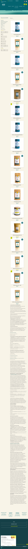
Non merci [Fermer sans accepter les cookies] (3, 545)
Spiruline (9, 6)
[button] (1, 548)
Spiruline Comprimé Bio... (17, 151)
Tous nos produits (4, 17)
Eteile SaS (1, 546)
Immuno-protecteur (4, 36)
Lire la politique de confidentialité (5, 542)
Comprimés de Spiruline (13, 355)
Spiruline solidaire (3, 22)
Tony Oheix (8, 546)
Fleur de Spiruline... (17, 51)
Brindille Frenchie (17, 168)
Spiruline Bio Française (4, 21)
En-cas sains (16, 6)
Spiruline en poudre (13, 332)
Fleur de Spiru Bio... (17, 34)
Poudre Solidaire (17, 201)
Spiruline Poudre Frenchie (17, 134)
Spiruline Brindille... (17, 118)
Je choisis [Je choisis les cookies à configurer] (8, 545)
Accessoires (20, 6)
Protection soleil (4, 41)
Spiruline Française (14, 374)
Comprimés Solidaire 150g (17, 218)
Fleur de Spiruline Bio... (17, 84)
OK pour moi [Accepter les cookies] (13, 545)
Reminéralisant (3, 43)
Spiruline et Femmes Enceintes (14, 443)
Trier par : (12, 18)
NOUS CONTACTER (14, 526)
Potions (13, 6)
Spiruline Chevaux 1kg (17, 268)
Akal (14, 521)
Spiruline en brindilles (13, 358)
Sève (23, 6)
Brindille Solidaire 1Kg (17, 235)
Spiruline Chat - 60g (17, 285)
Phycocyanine (3, 23)
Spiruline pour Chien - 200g (17, 251)
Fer (2, 34)
